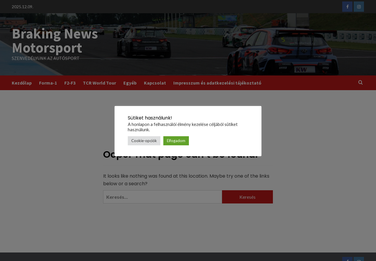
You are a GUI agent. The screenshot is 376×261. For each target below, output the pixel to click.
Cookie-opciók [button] (144, 140)
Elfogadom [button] (176, 140)
